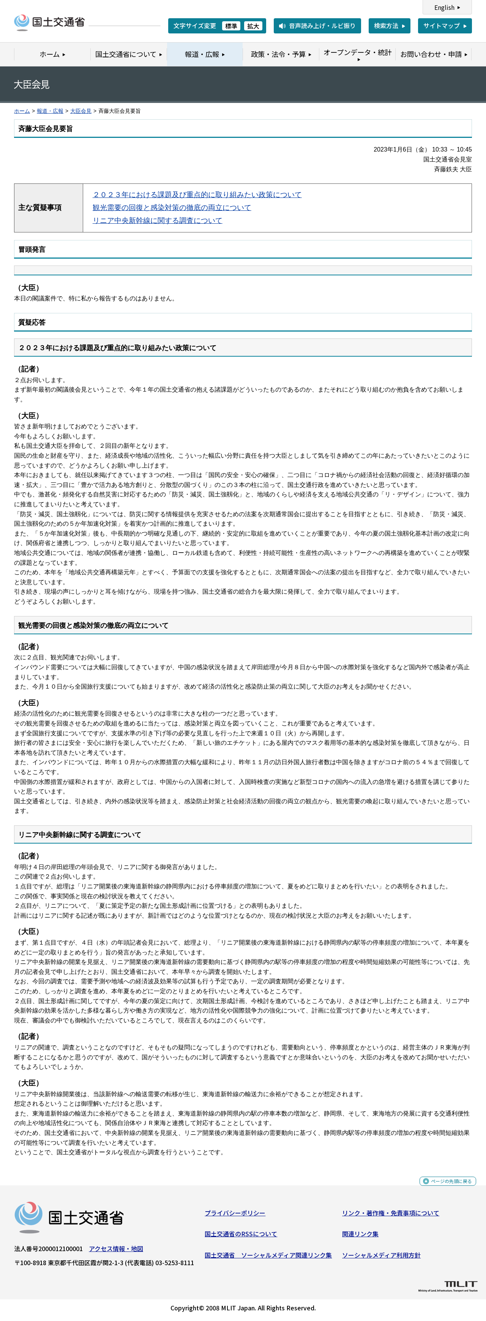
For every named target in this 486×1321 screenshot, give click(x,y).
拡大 (253, 25)
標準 (231, 25)
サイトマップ (441, 25)
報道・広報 (50, 111)
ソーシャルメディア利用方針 (381, 1258)
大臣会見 (81, 111)
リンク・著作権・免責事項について (390, 1215)
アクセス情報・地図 (116, 1251)
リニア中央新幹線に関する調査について (157, 220)
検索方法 (386, 25)
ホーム (22, 111)
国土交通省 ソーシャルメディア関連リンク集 (268, 1258)
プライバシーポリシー (235, 1215)
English (444, 7)
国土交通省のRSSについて (241, 1236)
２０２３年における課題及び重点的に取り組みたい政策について (197, 195)
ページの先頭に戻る (445, 1188)
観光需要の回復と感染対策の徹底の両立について (172, 208)
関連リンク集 (360, 1236)
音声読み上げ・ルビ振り (322, 25)
